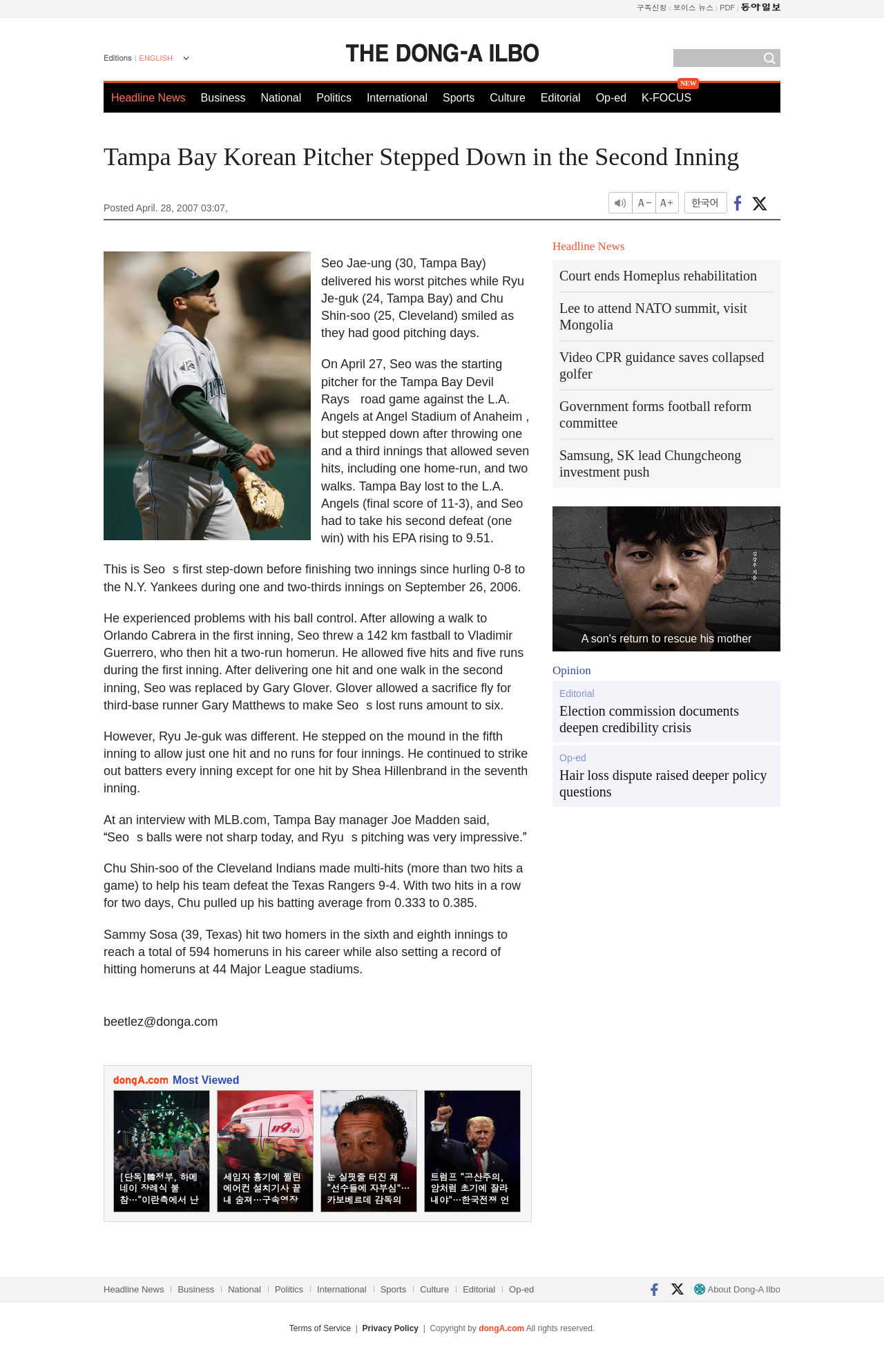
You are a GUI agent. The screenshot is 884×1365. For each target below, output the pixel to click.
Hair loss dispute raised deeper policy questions (663, 783)
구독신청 (652, 7)
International (397, 98)
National (281, 98)
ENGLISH (156, 58)
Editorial (561, 98)
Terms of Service (320, 1328)
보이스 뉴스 (693, 7)
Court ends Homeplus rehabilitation (658, 275)
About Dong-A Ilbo (737, 1289)
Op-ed (611, 98)
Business (223, 98)
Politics (334, 98)
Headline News (148, 98)
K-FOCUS (666, 98)
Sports (458, 98)
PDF (727, 7)
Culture (508, 98)
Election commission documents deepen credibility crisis (649, 719)
